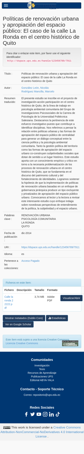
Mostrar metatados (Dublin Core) (24, 318)
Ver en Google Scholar (18, 324)
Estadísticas (57, 318)
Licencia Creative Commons (22, 343)
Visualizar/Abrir (71, 298)
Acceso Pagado (30, 260)
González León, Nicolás (35, 87)
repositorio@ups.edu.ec (46, 394)
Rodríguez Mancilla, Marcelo (37, 91)
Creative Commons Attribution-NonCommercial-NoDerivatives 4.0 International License (42, 432)
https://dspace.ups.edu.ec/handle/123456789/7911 (50, 247)
